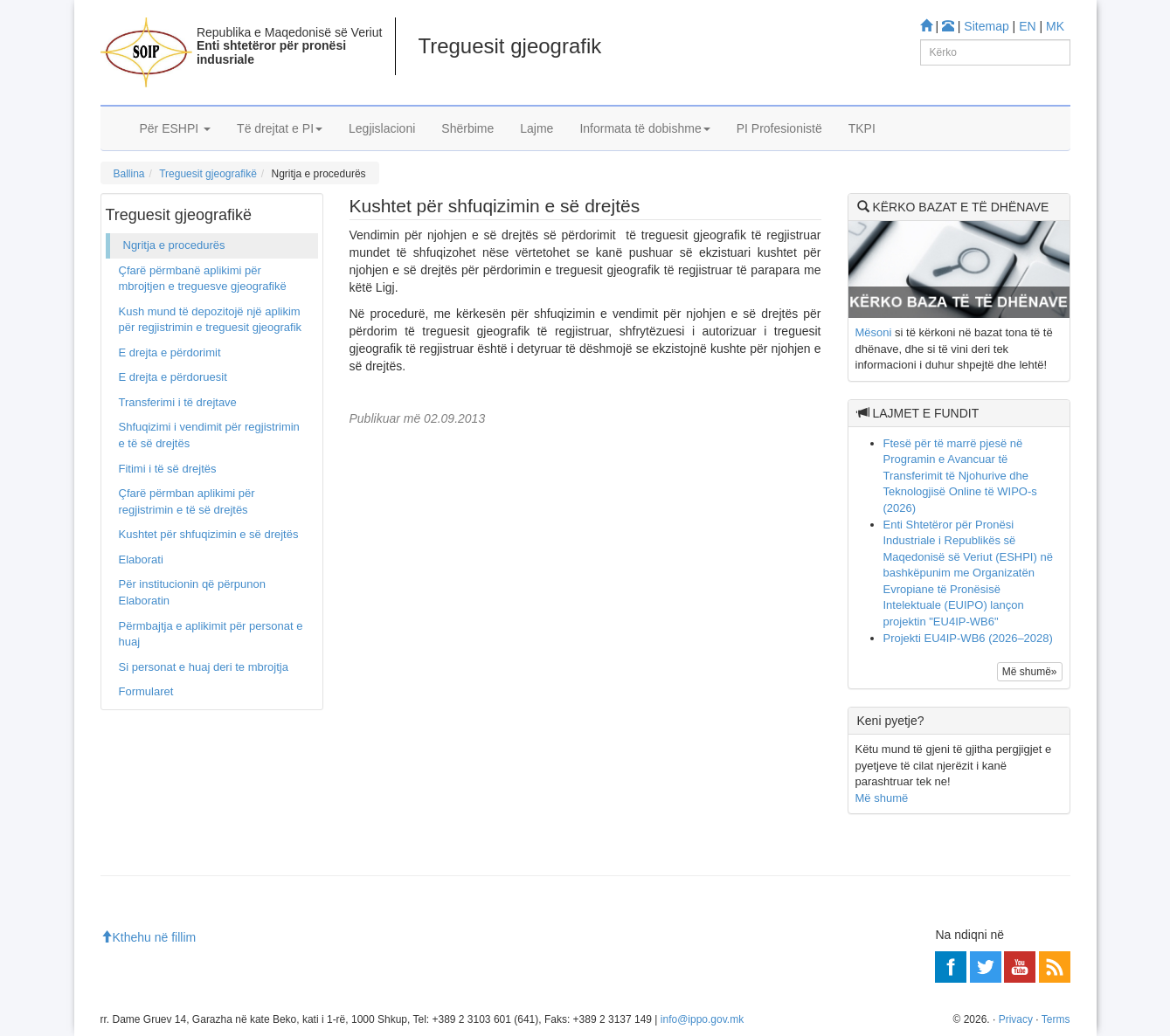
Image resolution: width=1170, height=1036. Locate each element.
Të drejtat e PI (279, 128)
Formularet (146, 691)
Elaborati (141, 559)
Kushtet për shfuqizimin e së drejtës (209, 534)
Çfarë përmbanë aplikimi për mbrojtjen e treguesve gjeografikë (203, 279)
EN (1027, 26)
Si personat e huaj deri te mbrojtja (203, 666)
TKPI (862, 128)
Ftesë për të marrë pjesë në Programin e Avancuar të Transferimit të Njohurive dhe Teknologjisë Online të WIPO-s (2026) (960, 476)
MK (1055, 26)
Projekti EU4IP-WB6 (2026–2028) (968, 638)
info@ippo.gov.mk (702, 1019)
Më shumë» (1029, 672)
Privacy (1016, 1019)
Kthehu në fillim (148, 937)
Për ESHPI (175, 128)
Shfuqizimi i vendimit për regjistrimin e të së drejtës (209, 435)
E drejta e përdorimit (170, 352)
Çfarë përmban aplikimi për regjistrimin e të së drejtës (187, 501)
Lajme (536, 128)
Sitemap (986, 26)
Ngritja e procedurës (174, 245)
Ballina (129, 174)
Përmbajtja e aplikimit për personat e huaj (211, 634)
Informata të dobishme (644, 128)
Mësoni (873, 332)
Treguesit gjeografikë (208, 174)
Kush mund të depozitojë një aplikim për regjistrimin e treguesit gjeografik (210, 320)
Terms (1056, 1019)
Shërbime (467, 128)
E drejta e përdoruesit (173, 376)
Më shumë (882, 798)
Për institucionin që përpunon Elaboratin (192, 592)
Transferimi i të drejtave (178, 402)
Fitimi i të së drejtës (168, 468)
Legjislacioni (382, 128)
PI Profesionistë (779, 128)
